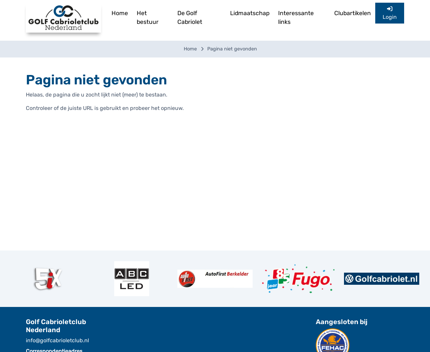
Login (390, 13)
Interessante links (296, 17)
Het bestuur (148, 17)
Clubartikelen (352, 13)
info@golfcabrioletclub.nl (57, 340)
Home (120, 13)
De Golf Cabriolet (189, 17)
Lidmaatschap (249, 13)
